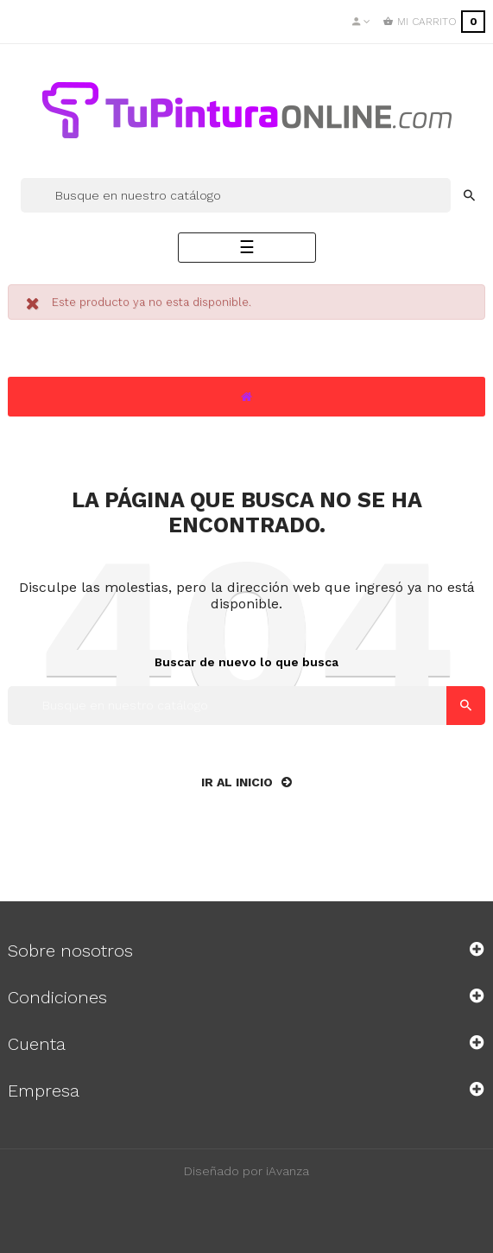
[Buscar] (236, 195)
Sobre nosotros (70, 950)
